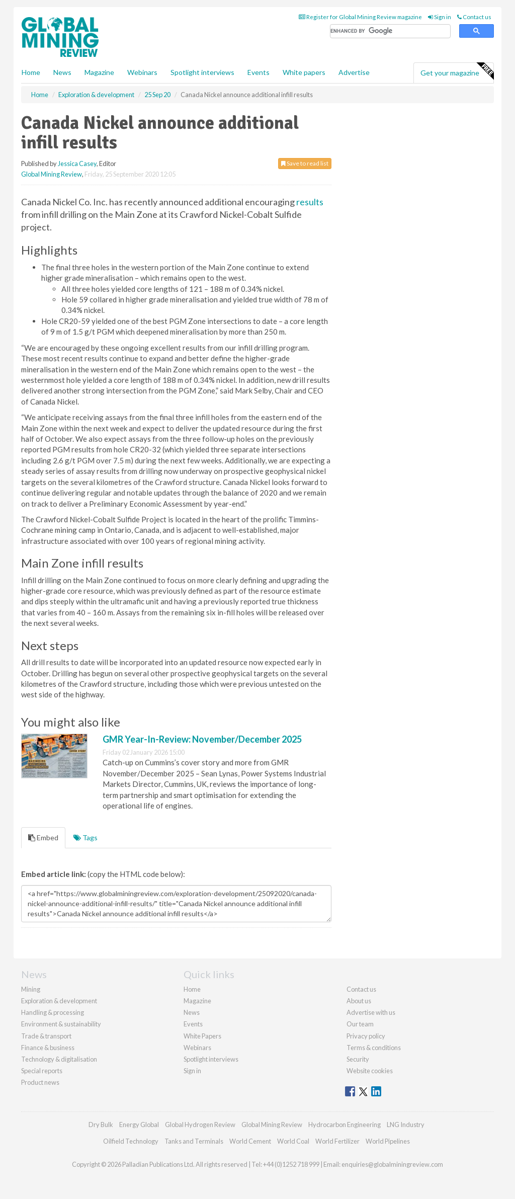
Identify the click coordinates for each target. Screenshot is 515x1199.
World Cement (250, 1141)
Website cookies (370, 1071)
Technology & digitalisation (59, 1059)
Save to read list (304, 163)
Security (358, 1059)
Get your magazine (456, 71)
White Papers (202, 1036)
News (192, 1012)
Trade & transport (46, 1036)
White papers (304, 72)
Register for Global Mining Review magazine (360, 17)
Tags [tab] (85, 837)
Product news (40, 1082)
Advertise (354, 72)
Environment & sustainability (61, 1024)
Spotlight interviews (202, 72)
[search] (390, 31)
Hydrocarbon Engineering (344, 1125)
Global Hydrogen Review (200, 1125)
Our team (360, 1024)
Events (258, 72)
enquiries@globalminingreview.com (392, 1164)
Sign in (439, 17)
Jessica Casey (77, 163)
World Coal (293, 1141)
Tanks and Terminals (193, 1141)
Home (31, 72)
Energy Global (139, 1125)
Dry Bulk (101, 1125)
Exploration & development (59, 1001)
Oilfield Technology (130, 1141)
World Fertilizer (337, 1141)
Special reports (41, 1071)
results (309, 201)
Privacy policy (366, 1036)
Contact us (474, 17)
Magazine (99, 72)
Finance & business (47, 1048)
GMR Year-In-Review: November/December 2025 (202, 739)
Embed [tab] (43, 837)
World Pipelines (388, 1141)
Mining (30, 989)
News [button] (62, 72)
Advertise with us (371, 1012)
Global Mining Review (51, 174)
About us (359, 1001)
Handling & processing (52, 1012)
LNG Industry (405, 1125)
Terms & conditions (374, 1048)
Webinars (142, 72)
